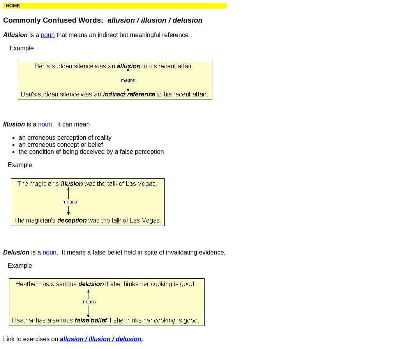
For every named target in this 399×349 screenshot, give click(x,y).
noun (48, 35)
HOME (13, 6)
